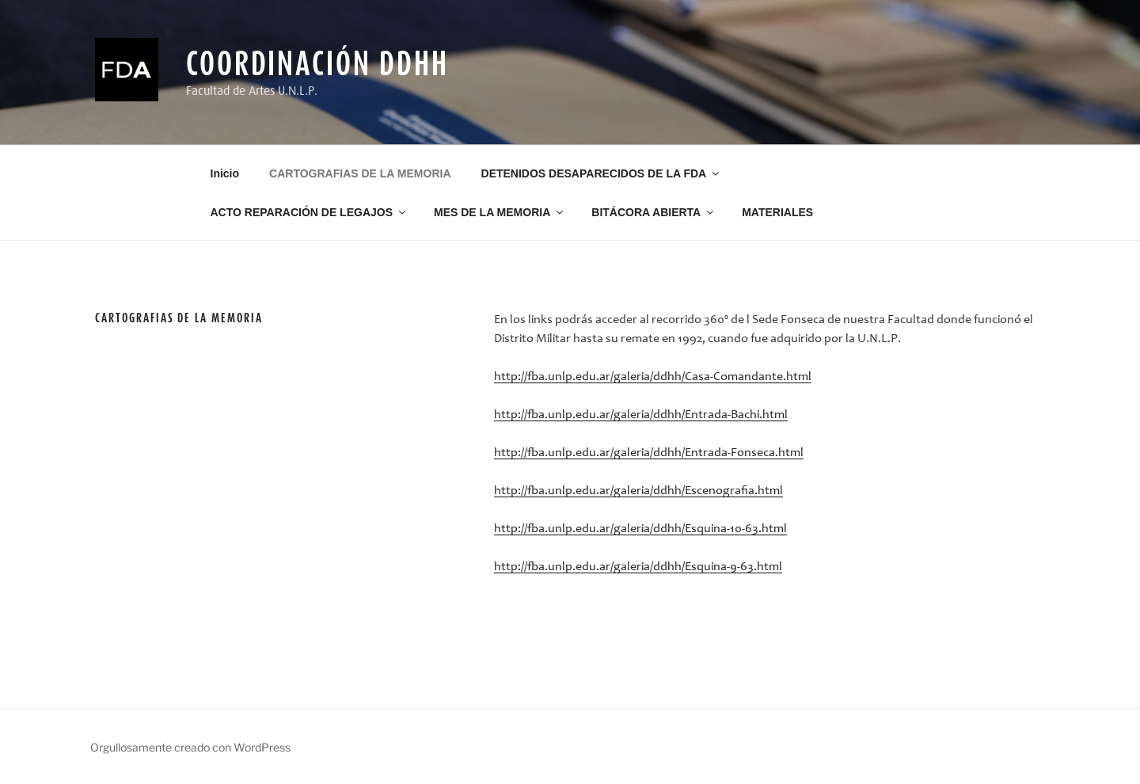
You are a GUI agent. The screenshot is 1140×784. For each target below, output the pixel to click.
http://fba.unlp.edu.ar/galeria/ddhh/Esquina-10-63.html (640, 529)
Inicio (225, 173)
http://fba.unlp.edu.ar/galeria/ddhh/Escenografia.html (638, 491)
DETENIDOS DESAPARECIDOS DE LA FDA (601, 173)
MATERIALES (777, 212)
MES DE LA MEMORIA (499, 212)
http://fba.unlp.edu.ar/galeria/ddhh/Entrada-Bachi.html (641, 415)
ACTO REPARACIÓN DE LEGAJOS (309, 212)
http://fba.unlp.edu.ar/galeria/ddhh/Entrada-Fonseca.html (649, 453)
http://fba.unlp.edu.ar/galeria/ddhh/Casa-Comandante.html (652, 377)
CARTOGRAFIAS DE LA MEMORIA (359, 173)
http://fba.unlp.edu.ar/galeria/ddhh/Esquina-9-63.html (638, 567)
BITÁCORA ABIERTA (653, 212)
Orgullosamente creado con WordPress (190, 747)
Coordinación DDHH (317, 63)
